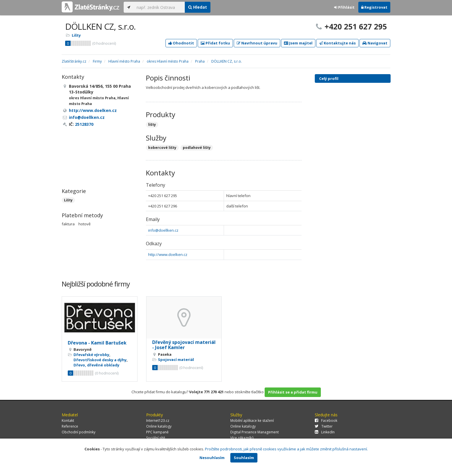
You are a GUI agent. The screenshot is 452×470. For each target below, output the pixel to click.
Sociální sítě (155, 437)
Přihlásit (344, 7)
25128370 (84, 124)
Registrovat (374, 7)
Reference (70, 426)
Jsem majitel (298, 43)
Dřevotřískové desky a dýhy (100, 359)
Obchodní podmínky (78, 432)
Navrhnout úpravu (257, 43)
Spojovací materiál (176, 359)
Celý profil (328, 78)
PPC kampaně (157, 432)
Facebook (326, 420)
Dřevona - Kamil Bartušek (97, 343)
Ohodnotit (181, 43)
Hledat (197, 7)
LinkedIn (325, 432)
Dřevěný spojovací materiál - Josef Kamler (184, 345)
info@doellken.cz (163, 230)
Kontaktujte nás (337, 43)
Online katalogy (159, 426)
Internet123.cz (157, 420)
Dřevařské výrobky (91, 354)
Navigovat (374, 43)
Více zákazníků (242, 437)
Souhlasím (244, 457)
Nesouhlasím (212, 457)
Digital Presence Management (254, 432)
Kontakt (68, 420)
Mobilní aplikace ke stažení (252, 420)
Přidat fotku (215, 43)
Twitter (324, 426)
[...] (159, 7)
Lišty (76, 35)
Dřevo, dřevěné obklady (96, 365)
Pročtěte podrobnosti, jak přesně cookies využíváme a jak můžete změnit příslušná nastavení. (286, 449)
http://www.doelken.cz (167, 254)
